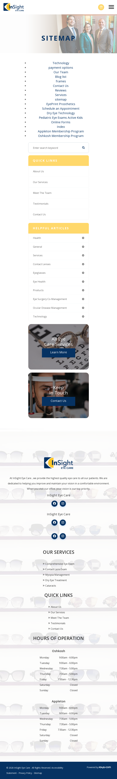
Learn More (58, 352)
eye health (39, 281)
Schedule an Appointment (60, 108)
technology (40, 316)
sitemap (61, 99)
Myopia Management (57, 574)
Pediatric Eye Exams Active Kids (61, 118)
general (37, 246)
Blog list (60, 77)
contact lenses (42, 264)
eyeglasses (39, 272)
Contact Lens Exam (56, 569)
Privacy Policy (25, 773)
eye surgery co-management (50, 299)
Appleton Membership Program (61, 131)
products (38, 290)
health (37, 238)
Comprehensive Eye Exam (59, 563)
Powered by (99, 767)
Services (61, 95)
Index (61, 127)
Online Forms (60, 122)
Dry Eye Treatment (56, 580)
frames (61, 81)
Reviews (60, 90)
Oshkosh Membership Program (61, 136)
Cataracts (50, 585)
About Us (38, 171)
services (38, 255)
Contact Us (61, 86)
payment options (60, 68)
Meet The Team (42, 193)
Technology (61, 63)
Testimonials (40, 203)
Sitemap (38, 773)
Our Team (61, 72)
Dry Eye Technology (61, 113)
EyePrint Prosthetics (60, 104)
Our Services (40, 182)
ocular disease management (50, 308)
